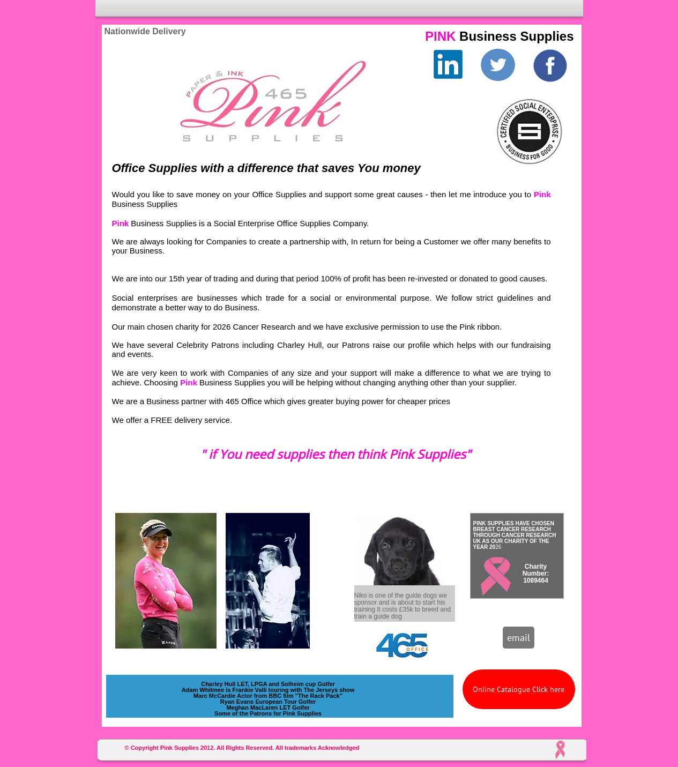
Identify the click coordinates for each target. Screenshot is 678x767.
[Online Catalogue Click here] (519, 689)
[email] (518, 638)
